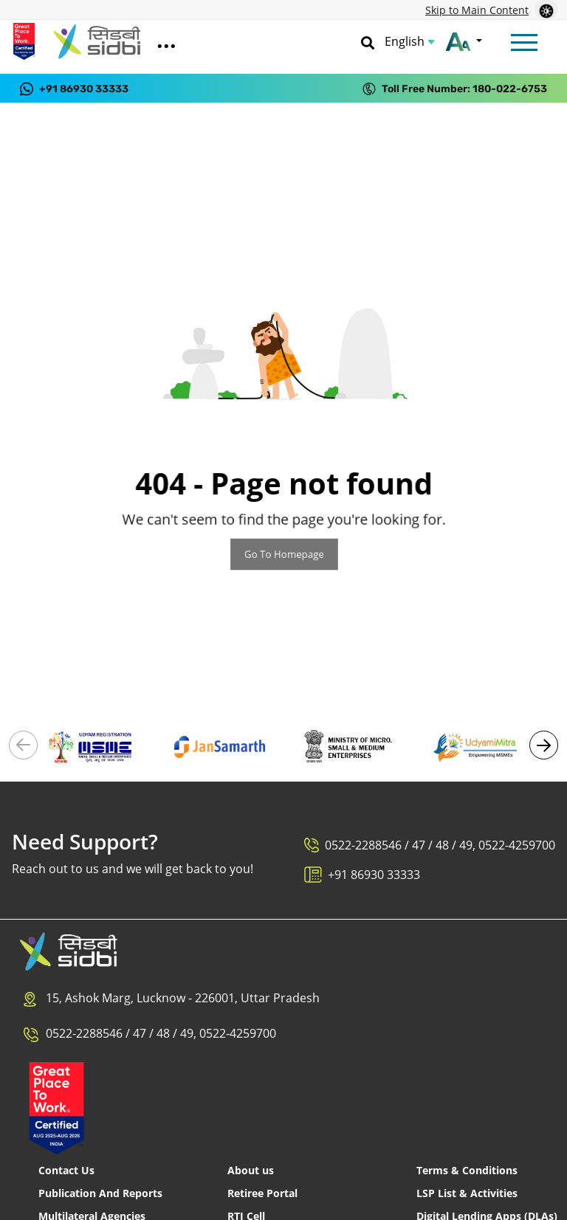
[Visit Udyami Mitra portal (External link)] (476, 745)
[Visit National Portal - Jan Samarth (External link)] (220, 745)
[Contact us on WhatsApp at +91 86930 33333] (74, 88)
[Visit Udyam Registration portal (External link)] (91, 745)
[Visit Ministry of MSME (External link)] (348, 745)
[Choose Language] (410, 41)
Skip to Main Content (477, 10)
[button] (543, 745)
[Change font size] (464, 41)
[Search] (367, 41)
